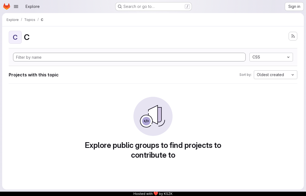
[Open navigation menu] (16, 6)
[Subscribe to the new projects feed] (293, 36)
